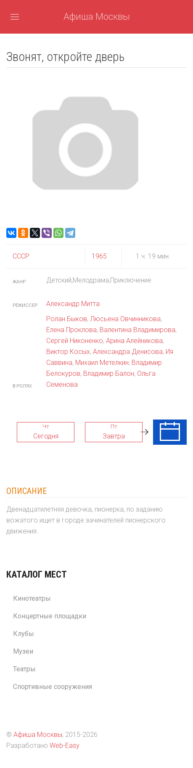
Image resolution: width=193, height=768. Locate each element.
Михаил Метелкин (102, 363)
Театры (24, 669)
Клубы (23, 634)
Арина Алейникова (134, 341)
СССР (21, 256)
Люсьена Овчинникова (125, 319)
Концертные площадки (49, 616)
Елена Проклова (71, 330)
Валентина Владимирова (137, 330)
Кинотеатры (32, 598)
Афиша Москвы (96, 16)
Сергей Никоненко (74, 341)
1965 (99, 256)
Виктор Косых (68, 352)
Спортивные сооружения (52, 687)
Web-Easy (64, 746)
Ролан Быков (66, 319)
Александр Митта (73, 304)
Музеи (23, 651)
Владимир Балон (108, 373)
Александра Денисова (128, 352)
